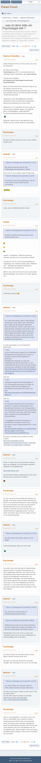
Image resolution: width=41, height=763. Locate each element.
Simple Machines (27, 760)
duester (6, 222)
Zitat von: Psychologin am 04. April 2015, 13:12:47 (21, 162)
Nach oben (5, 742)
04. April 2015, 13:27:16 (9, 135)
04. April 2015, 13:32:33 (9, 157)
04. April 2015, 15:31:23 (9, 676)
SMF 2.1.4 (12, 760)
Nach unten (6, 46)
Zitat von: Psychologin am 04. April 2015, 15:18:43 (21, 607)
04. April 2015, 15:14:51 (9, 528)
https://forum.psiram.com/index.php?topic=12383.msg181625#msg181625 (15, 699)
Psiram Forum (9, 6)
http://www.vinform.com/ (11, 471)
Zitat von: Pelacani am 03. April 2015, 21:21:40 (20, 176)
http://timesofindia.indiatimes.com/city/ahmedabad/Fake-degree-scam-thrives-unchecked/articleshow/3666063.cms (20, 431)
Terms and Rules (18, 758)
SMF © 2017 (19, 760)
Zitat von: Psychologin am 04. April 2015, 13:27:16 (21, 230)
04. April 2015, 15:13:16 (9, 494)
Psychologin (8, 132)
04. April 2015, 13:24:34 (9, 59)
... (21, 46)
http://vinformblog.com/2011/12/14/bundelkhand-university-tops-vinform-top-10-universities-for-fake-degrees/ (20, 371)
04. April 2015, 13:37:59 (9, 289)
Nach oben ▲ (27, 758)
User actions (34, 50)
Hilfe (11, 758)
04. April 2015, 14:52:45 (9, 458)
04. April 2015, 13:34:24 (9, 203)
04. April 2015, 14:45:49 (9, 311)
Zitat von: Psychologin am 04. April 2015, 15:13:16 (21, 533)
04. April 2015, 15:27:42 (9, 650)
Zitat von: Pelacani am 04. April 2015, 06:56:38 (20, 620)
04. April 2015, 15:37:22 (9, 712)
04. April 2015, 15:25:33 (9, 602)
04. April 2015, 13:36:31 (9, 225)
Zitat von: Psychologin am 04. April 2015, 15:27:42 (21, 681)
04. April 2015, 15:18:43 (9, 564)
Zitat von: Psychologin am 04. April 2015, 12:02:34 (21, 316)
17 (33, 46)
